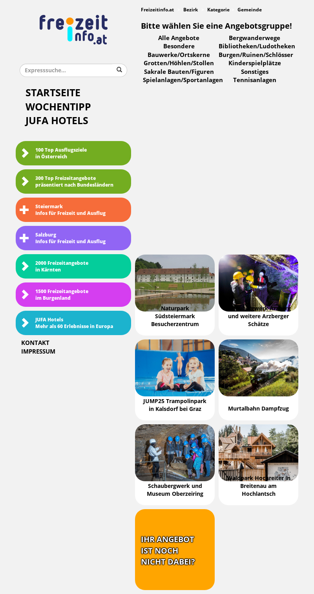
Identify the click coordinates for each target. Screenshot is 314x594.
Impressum (38, 351)
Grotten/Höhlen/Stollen (179, 63)
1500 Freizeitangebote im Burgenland (54, 295)
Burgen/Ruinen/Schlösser (256, 55)
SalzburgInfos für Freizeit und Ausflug (63, 238)
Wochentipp (58, 107)
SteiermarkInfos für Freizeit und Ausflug (63, 210)
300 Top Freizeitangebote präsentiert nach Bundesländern (66, 182)
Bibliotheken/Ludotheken (257, 46)
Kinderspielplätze (254, 63)
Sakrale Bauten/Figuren (179, 71)
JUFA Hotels (57, 120)
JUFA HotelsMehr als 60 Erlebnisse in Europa (66, 323)
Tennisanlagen (254, 80)
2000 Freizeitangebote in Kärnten (54, 266)
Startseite (53, 93)
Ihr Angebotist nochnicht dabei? (168, 550)
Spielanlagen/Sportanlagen (183, 80)
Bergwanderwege (254, 38)
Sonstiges (254, 71)
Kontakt (35, 342)
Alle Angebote (178, 38)
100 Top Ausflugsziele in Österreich (53, 153)
